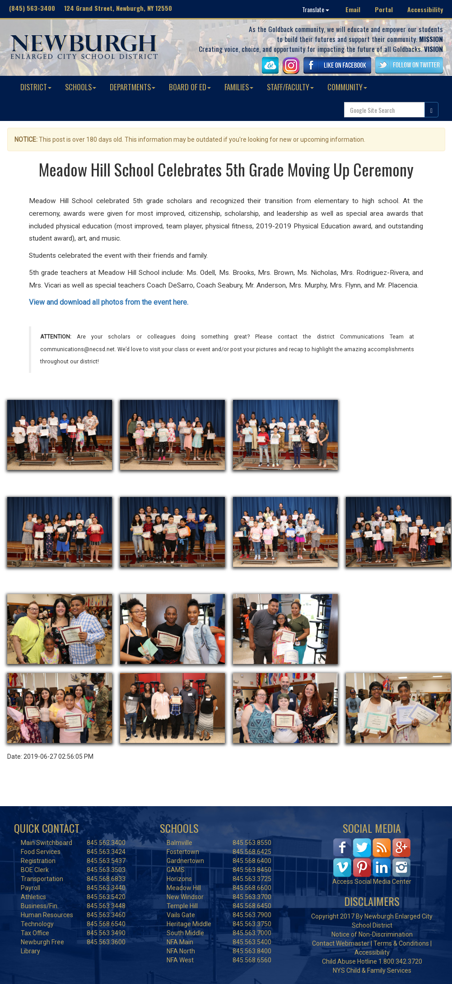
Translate (315, 9)
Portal (384, 9)
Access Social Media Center (371, 881)
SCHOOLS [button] (80, 87)
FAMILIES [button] (238, 87)
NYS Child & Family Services (372, 970)
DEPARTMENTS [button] (132, 87)
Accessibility (425, 9)
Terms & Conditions (401, 943)
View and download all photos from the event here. (109, 302)
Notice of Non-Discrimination (372, 934)
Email (352, 9)
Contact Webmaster (340, 943)
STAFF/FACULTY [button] (290, 87)
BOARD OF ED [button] (190, 87)
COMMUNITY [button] (347, 87)
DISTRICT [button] (35, 87)
